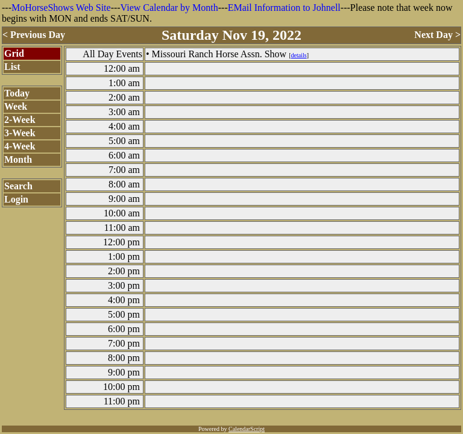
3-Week (20, 133)
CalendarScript (246, 429)
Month (18, 159)
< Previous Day (33, 35)
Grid (14, 53)
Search (18, 186)
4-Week (20, 146)
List (12, 66)
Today (17, 93)
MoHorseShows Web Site (61, 7)
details (299, 55)
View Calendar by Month (169, 7)
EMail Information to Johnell (284, 7)
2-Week (20, 120)
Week (15, 106)
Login (16, 199)
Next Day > (437, 35)
